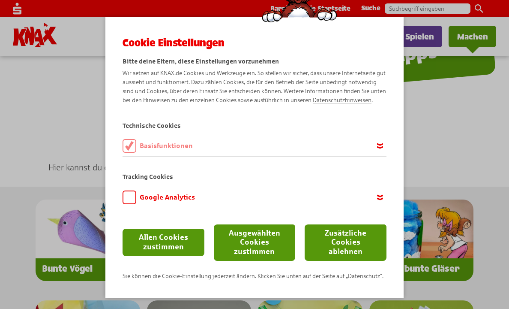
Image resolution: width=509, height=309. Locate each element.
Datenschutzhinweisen (342, 100)
